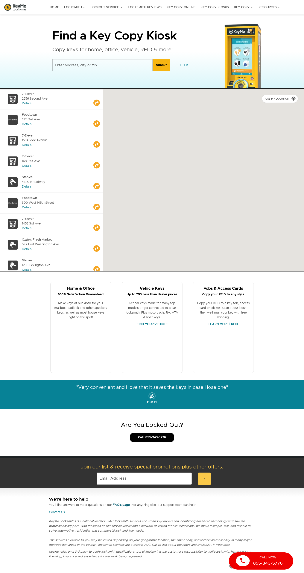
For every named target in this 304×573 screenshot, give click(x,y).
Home (54, 7)
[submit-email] (204, 479)
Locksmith (74, 7)
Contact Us (57, 512)
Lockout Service (107, 7)
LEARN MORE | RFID (223, 324)
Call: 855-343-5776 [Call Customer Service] (152, 437)
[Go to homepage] (15, 7)
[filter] (183, 65)
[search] (161, 65)
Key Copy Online (181, 7)
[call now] (261, 561)
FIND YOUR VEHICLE (152, 324)
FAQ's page (121, 504)
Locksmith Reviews (145, 7)
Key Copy (243, 7)
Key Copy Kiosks (215, 7)
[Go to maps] (98, 99)
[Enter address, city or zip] (102, 65)
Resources (269, 7)
